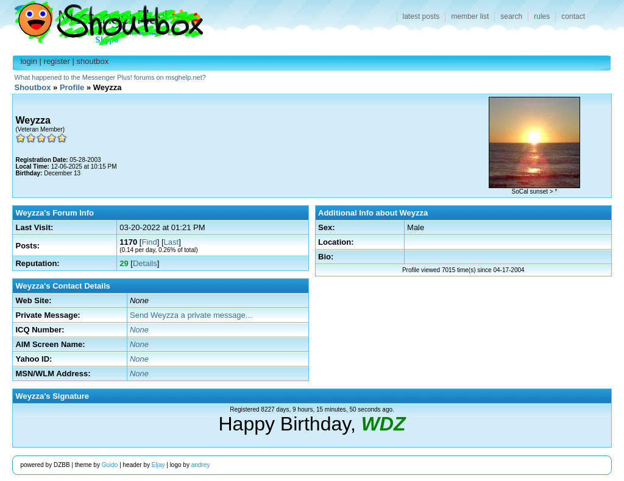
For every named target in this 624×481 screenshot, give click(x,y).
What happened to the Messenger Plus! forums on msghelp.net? (110, 77)
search (511, 16)
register (57, 61)
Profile (72, 87)
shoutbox (93, 61)
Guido (110, 465)
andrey (200, 465)
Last (171, 242)
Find (149, 242)
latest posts (421, 16)
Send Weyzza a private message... (191, 315)
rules (542, 16)
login (28, 61)
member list (470, 16)
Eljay (158, 465)
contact (573, 16)
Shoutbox (101, 20)
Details (145, 263)
